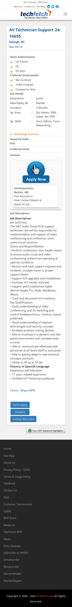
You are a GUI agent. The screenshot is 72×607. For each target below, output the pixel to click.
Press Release (12, 546)
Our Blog (41, 6)
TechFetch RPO (13, 532)
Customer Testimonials (18, 504)
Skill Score (43, 2)
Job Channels (30, 2)
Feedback (9, 483)
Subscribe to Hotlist (16, 552)
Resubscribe (11, 566)
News (7, 539)
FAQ (6, 497)
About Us (18, 6)
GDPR (7, 511)
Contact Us (29, 6)
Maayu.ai (9, 525)
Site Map (9, 455)
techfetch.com (45, 596)
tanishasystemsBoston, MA (27, 196)
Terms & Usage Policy (17, 476)
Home (7, 448)
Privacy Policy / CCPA (17, 469)
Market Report (13, 580)
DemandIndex (12, 573)
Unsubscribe (11, 559)
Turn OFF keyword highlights (47, 430)
